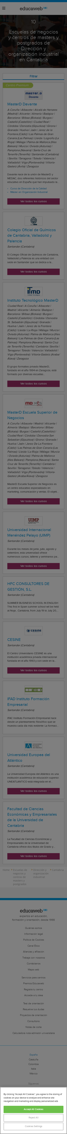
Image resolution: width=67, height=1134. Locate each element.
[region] (33, 1110)
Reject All (33, 1117)
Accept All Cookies (33, 1109)
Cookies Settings (33, 1126)
